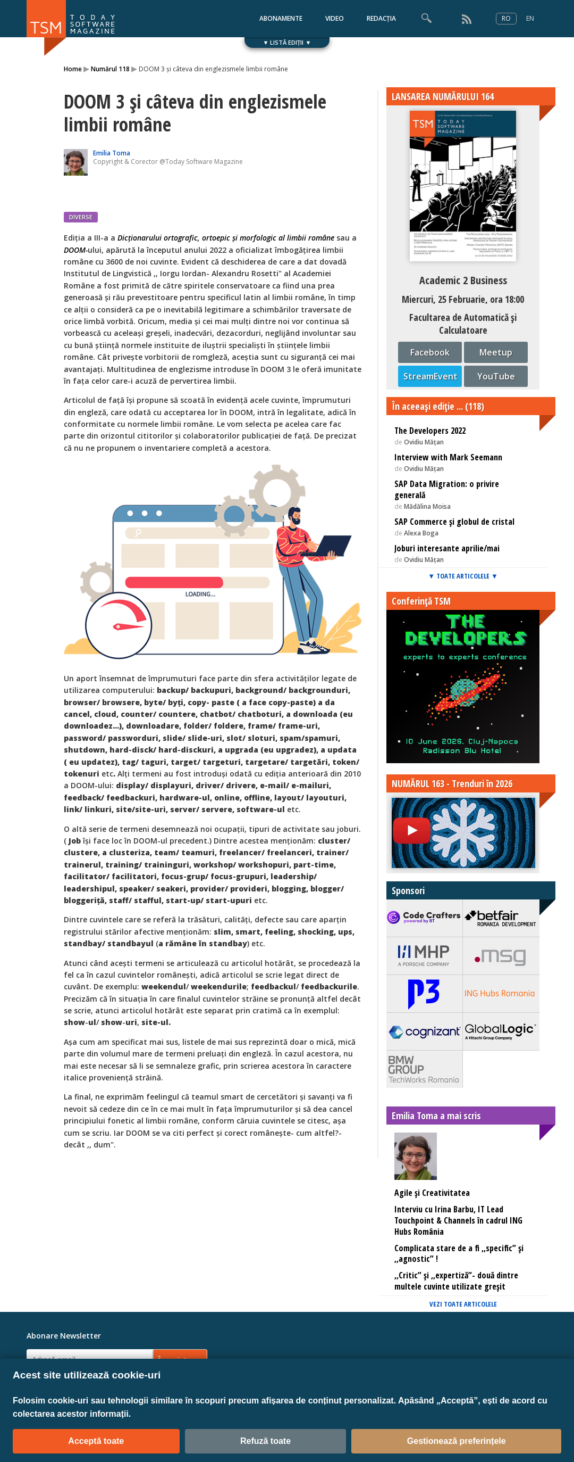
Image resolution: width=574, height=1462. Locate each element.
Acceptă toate (96, 1441)
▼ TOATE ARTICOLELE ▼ (463, 576)
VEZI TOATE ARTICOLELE (463, 1304)
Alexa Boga (421, 533)
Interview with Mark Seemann (448, 457)
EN (530, 18)
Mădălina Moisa (427, 506)
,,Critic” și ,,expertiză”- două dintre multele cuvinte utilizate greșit (456, 1280)
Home (73, 68)
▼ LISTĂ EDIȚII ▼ (287, 42)
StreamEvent (430, 376)
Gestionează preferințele (456, 1441)
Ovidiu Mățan (424, 442)
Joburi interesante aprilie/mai (447, 548)
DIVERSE (80, 217)
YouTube (496, 376)
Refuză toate (265, 1441)
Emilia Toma (111, 153)
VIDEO (334, 18)
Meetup (495, 352)
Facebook (430, 352)
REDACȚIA (381, 18)
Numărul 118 (110, 68)
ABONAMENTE (280, 18)
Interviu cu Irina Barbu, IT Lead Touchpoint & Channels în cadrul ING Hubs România (458, 1220)
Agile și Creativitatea (432, 1193)
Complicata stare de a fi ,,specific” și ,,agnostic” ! (459, 1253)
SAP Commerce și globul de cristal (454, 521)
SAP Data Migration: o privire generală (446, 489)
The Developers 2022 (430, 430)
